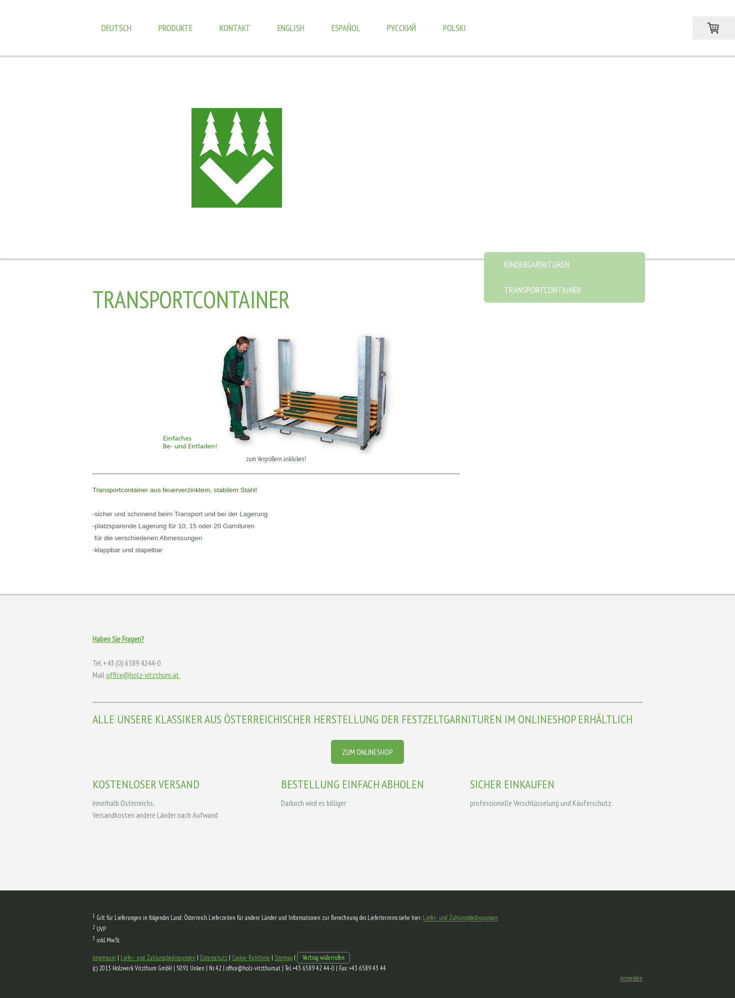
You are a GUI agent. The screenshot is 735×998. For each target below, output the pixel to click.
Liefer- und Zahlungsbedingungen (460, 918)
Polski (454, 28)
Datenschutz (214, 957)
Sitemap (283, 957)
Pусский (401, 28)
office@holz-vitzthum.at (143, 675)
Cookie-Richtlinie (251, 957)
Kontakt (235, 28)
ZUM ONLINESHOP (367, 752)
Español (346, 28)
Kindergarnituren (537, 264)
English (291, 28)
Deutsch (117, 28)
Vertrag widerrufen (323, 957)
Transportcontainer (543, 290)
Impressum (104, 957)
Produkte (175, 28)
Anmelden (631, 978)
